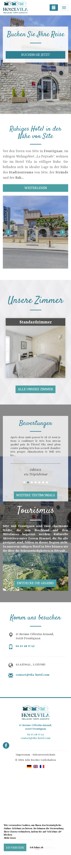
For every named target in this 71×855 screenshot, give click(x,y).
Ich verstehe (15, 847)
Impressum (23, 754)
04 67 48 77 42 (25, 646)
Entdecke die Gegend (35, 582)
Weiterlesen (35, 187)
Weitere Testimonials (35, 494)
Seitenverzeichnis (44, 754)
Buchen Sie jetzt (35, 54)
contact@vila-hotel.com (32, 675)
